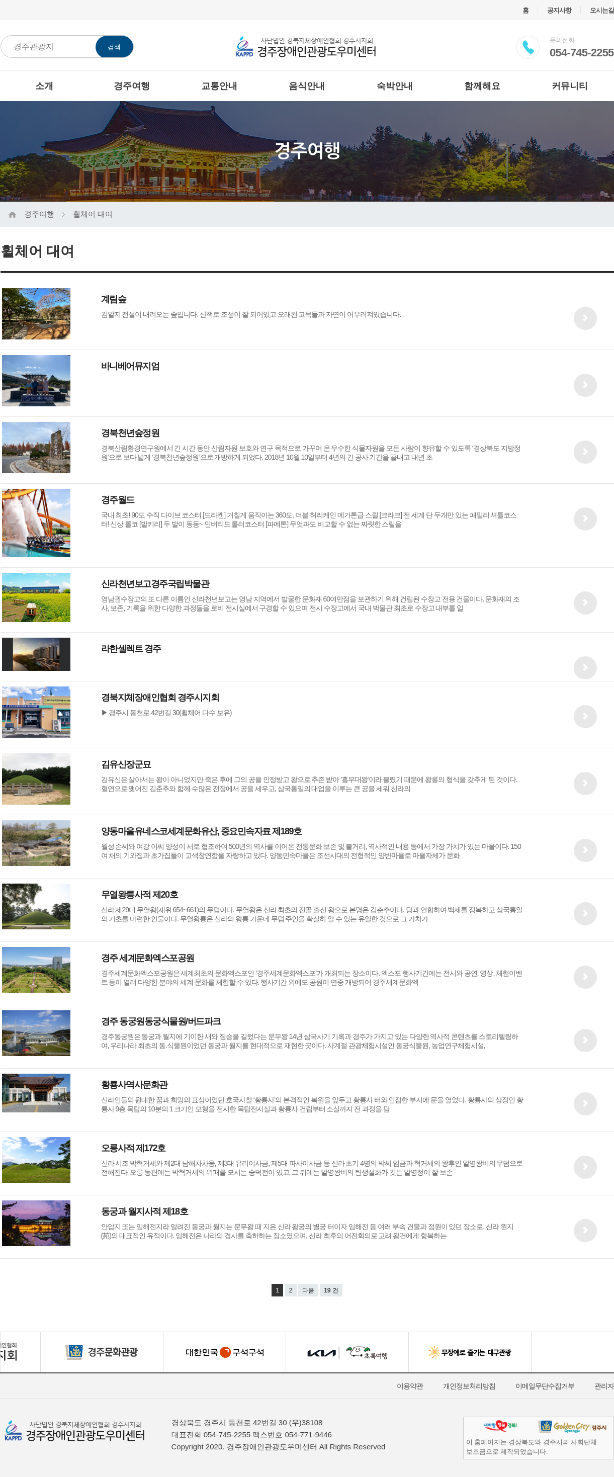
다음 (308, 1290)
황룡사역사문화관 (134, 1085)
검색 (114, 47)
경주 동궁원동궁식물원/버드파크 (161, 1021)
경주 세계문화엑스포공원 (147, 958)
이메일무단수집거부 (544, 1386)
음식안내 (307, 86)
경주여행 (132, 86)
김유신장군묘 (126, 764)
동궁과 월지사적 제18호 (144, 1211)
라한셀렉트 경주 (131, 649)
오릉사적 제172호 (133, 1148)
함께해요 (482, 86)
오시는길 (602, 10)
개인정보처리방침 (469, 1386)
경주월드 (117, 500)
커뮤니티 (570, 86)
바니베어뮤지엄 (130, 366)
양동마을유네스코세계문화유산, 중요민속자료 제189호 (201, 831)
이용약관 (410, 1386)
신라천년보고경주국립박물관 (155, 584)
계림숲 (113, 299)
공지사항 (559, 10)
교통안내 (219, 86)
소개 (44, 86)
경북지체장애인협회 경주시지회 (160, 697)
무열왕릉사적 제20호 (139, 895)
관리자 (604, 1386)
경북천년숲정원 (130, 433)
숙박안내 (395, 86)
